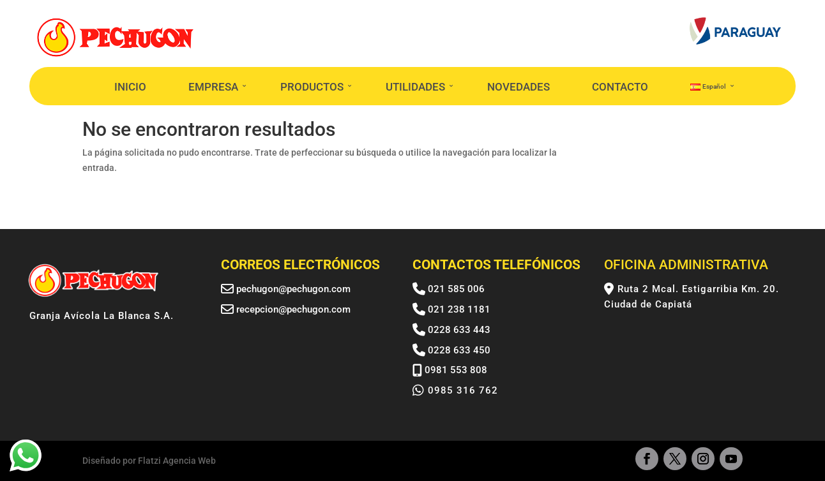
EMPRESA (213, 86)
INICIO (130, 86)
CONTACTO (620, 86)
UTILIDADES (415, 86)
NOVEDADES (518, 86)
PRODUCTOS (312, 86)
